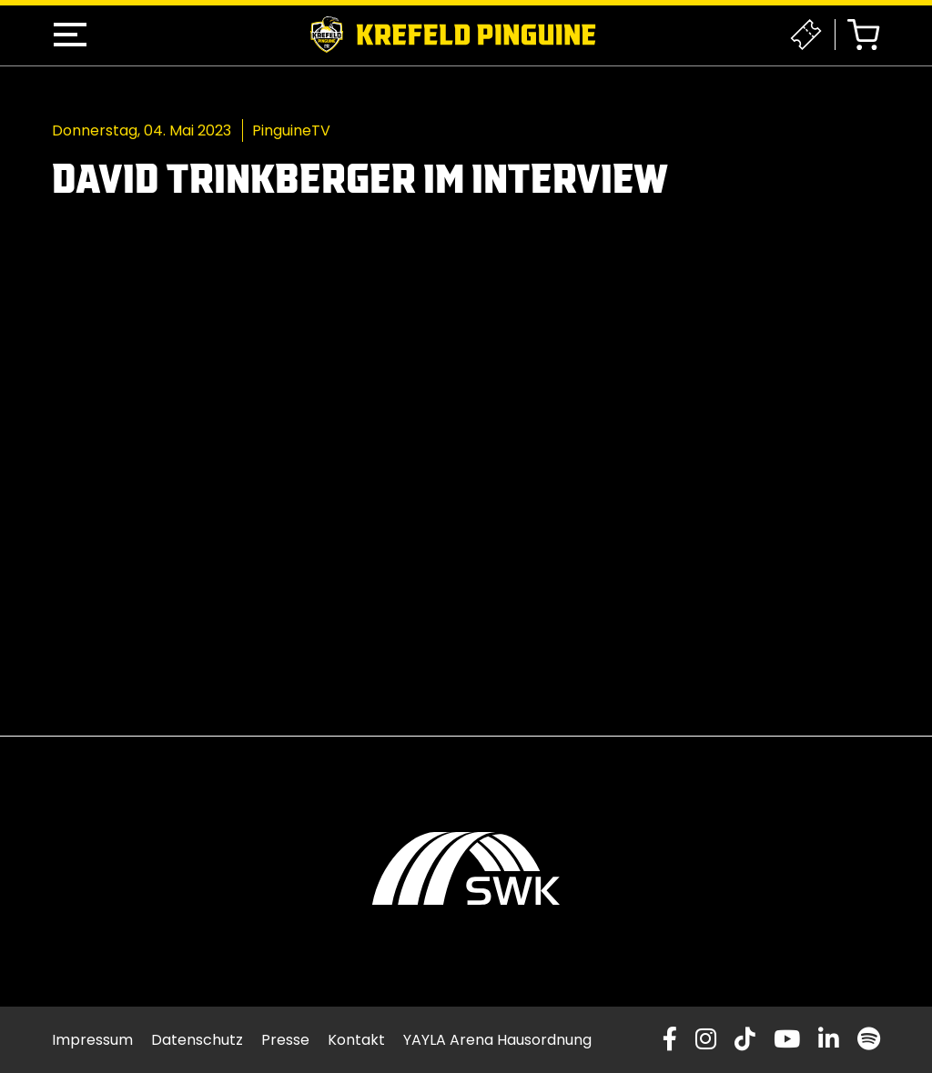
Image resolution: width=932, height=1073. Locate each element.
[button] (70, 34)
